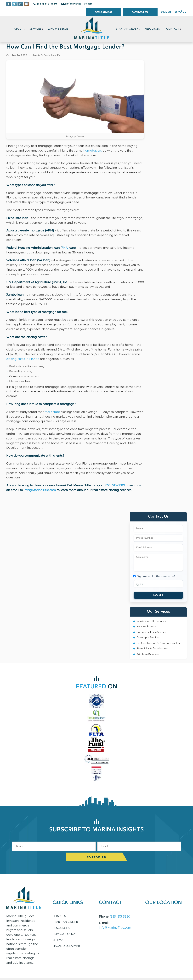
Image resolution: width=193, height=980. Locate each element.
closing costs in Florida (22, 359)
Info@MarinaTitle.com (79, 4)
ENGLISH (165, 12)
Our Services (104, 12)
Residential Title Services (151, 621)
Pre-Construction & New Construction (158, 643)
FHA (65, 248)
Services (35, 29)
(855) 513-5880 (115, 485)
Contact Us (140, 12)
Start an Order (127, 29)
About (18, 29)
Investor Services (146, 626)
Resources (152, 29)
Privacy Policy (64, 934)
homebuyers (92, 150)
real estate (52, 412)
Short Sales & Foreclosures (152, 648)
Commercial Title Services (151, 632)
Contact (172, 29)
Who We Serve (58, 29)
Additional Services (147, 654)
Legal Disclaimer (66, 946)
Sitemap (59, 940)
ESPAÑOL (180, 12)
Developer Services (148, 637)
